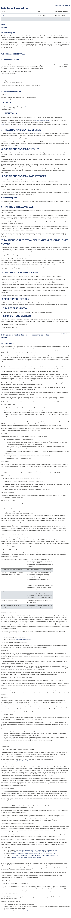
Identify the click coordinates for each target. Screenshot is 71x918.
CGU (3, 15)
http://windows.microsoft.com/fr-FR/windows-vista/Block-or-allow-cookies (37, 850)
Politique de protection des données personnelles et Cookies (18, 19)
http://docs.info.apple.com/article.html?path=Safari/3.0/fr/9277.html (30, 852)
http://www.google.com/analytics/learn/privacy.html (15, 761)
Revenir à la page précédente (62, 5)
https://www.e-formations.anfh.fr (42, 120)
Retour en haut (64, 333)
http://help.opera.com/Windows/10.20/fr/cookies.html (26, 857)
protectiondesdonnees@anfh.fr (24, 639)
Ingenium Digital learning (30, 106)
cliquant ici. (28, 831)
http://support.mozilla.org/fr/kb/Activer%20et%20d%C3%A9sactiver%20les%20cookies (35, 855)
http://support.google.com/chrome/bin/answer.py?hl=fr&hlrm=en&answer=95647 (34, 853)
